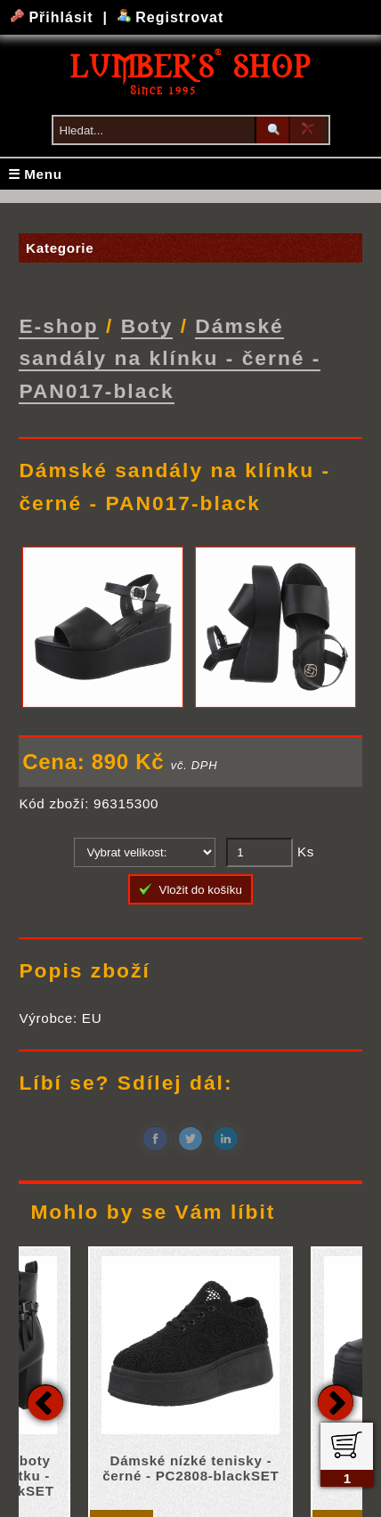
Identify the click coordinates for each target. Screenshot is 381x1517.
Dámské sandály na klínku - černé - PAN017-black (169, 358)
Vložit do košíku (190, 888)
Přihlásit (54, 17)
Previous (45, 1401)
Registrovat (170, 17)
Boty (147, 325)
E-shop (58, 325)
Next (335, 1401)
